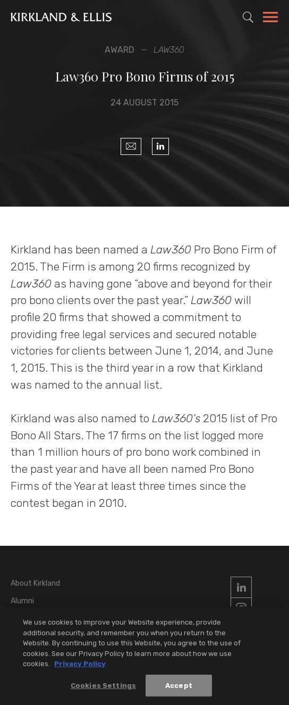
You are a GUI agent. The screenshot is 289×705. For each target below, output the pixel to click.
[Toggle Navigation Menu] (270, 19)
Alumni (22, 600)
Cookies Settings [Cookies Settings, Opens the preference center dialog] (103, 686)
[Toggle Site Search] (248, 17)
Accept (178, 686)
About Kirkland (35, 583)
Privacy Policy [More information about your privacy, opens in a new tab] (80, 664)
